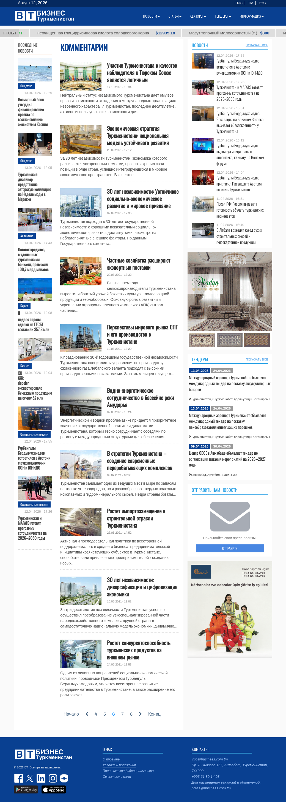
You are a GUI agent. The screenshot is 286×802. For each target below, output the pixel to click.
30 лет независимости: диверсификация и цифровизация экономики (142, 587)
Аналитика (26, 235)
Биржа (24, 305)
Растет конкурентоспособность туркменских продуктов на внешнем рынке (138, 650)
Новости (200, 45)
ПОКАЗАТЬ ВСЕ (257, 45)
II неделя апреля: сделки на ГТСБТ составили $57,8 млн (33, 321)
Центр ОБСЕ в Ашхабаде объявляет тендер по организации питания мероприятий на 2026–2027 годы (227, 459)
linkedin (41, 778)
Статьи (175, 16)
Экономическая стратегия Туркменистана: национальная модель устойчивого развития (138, 135)
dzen (63, 778)
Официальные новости (34, 434)
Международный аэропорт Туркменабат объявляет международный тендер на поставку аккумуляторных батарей (230, 383)
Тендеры (200, 359)
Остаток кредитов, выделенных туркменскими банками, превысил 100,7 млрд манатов (33, 259)
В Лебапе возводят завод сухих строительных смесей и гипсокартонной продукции (239, 236)
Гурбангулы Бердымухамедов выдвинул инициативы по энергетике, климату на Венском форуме (240, 154)
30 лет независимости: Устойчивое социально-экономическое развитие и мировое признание (142, 198)
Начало (71, 714)
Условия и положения (119, 765)
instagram (52, 778)
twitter (30, 778)
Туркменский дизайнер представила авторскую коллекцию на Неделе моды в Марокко (34, 186)
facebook (19, 778)
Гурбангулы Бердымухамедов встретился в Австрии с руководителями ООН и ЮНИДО (34, 457)
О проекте (111, 759)
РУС (262, 3)
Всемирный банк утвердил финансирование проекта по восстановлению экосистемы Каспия (33, 111)
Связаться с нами (117, 777)
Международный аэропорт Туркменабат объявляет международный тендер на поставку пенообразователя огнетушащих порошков (227, 421)
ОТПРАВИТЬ (229, 548)
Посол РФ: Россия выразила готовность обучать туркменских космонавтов (240, 210)
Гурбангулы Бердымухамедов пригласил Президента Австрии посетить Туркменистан (239, 184)
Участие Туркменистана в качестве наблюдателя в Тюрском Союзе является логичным (142, 72)
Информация (252, 16)
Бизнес (24, 365)
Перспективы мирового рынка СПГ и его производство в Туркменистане (142, 334)
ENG (239, 3)
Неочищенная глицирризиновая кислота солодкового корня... (119, 33)
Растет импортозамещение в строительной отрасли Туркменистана (136, 518)
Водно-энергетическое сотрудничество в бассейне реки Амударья (140, 397)
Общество (26, 85)
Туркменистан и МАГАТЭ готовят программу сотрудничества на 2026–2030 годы (32, 527)
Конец (154, 714)
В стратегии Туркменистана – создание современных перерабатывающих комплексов (139, 460)
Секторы (198, 16)
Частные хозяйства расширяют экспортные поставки (138, 264)
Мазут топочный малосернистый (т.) (242, 33)
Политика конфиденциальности (128, 771)
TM (250, 3)
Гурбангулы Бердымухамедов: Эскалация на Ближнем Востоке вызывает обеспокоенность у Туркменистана (239, 122)
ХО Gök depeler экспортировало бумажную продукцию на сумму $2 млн (35, 385)
